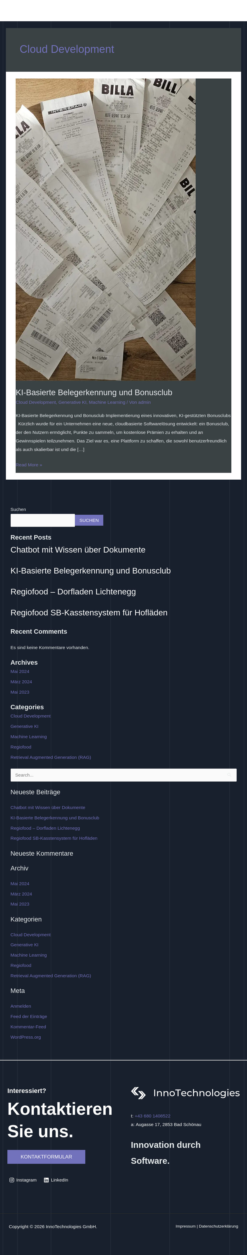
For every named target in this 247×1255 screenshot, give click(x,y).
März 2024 (21, 681)
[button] (46, 1157)
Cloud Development (36, 402)
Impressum (186, 1226)
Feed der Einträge (29, 1016)
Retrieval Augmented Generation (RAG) (51, 757)
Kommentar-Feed (28, 1026)
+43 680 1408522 (152, 1115)
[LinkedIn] (56, 1180)
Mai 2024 (20, 671)
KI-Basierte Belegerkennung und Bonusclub (94, 392)
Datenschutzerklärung (218, 1226)
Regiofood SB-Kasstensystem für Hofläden (89, 612)
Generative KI (72, 402)
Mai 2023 (20, 692)
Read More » (29, 464)
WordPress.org (26, 1037)
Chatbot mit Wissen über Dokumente (78, 549)
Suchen (18, 509)
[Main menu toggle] (234, 12)
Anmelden (21, 1006)
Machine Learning (107, 402)
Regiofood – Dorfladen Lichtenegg (73, 591)
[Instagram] (22, 1180)
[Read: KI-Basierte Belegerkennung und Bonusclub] (106, 229)
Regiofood (21, 746)
